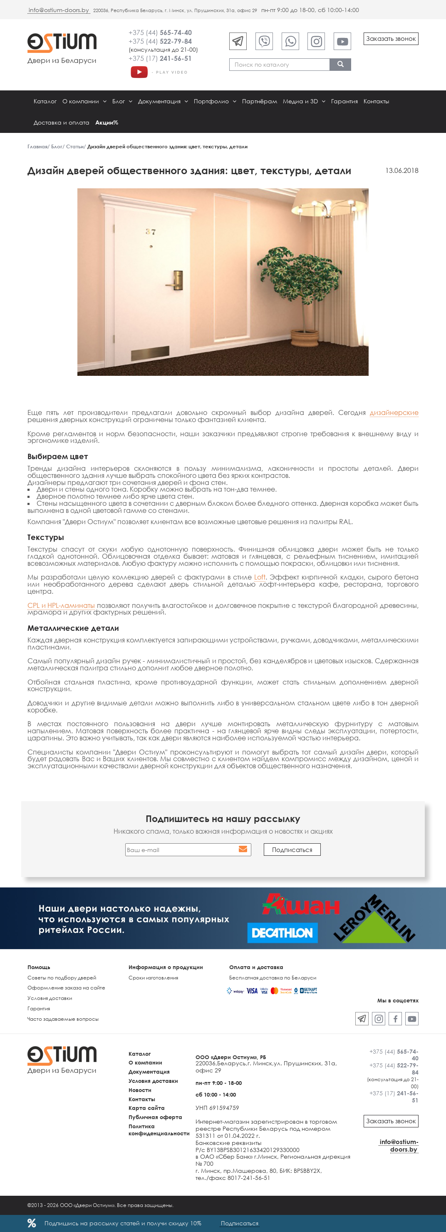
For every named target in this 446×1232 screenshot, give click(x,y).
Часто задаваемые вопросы (63, 1019)
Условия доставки (49, 998)
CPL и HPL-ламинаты (61, 605)
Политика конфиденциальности (159, 1130)
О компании (84, 101)
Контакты (376, 101)
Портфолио (215, 101)
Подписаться (239, 1223)
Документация (163, 101)
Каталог (45, 101)
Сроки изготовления (153, 978)
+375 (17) (160, 58)
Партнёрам (259, 101)
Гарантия (344, 101)
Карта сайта (147, 1108)
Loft (259, 577)
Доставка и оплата (61, 122)
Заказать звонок (391, 38)
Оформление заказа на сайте (66, 988)
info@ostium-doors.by (59, 9)
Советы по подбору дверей (61, 978)
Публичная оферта (155, 1117)
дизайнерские (394, 412)
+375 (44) (160, 32)
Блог (122, 101)
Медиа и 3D (304, 101)
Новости (140, 1090)
